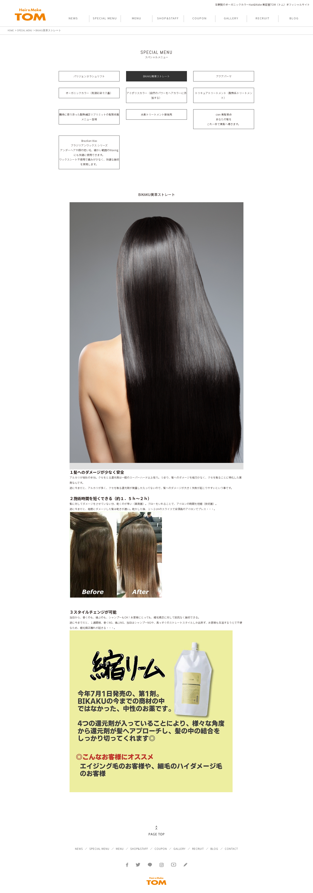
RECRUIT (198, 842)
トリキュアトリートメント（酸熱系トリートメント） (223, 95)
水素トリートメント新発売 (156, 114)
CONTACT (231, 842)
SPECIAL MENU (99, 842)
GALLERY (179, 842)
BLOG (214, 842)
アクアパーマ (223, 76)
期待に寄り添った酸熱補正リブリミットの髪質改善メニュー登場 (89, 117)
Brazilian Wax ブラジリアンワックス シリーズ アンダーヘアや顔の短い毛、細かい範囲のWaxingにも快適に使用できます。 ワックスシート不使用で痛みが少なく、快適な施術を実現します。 (89, 152)
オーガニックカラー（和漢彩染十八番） (89, 93)
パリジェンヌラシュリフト (89, 76)
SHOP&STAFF (139, 842)
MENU (120, 842)
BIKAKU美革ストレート (156, 76)
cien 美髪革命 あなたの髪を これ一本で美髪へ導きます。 (224, 119)
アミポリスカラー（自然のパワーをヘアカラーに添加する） (156, 95)
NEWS (79, 842)
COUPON (161, 842)
